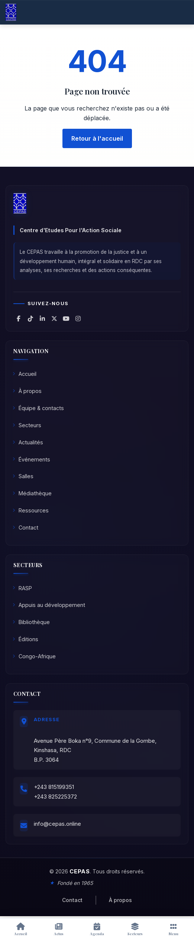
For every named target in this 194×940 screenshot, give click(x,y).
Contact (25, 527)
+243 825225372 (55, 796)
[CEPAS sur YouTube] (66, 318)
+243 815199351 (54, 786)
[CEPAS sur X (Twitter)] (54, 318)
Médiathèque (32, 493)
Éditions (25, 639)
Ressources (31, 510)
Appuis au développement (49, 605)
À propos (27, 391)
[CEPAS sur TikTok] (30, 318)
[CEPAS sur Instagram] (78, 318)
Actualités (28, 442)
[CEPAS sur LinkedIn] (42, 318)
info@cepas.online (57, 823)
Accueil (24, 374)
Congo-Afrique (34, 656)
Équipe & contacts (38, 408)
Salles (23, 476)
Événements (31, 459)
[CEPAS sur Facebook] (18, 318)
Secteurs (27, 425)
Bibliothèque (31, 622)
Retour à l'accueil (97, 138)
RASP (22, 588)
